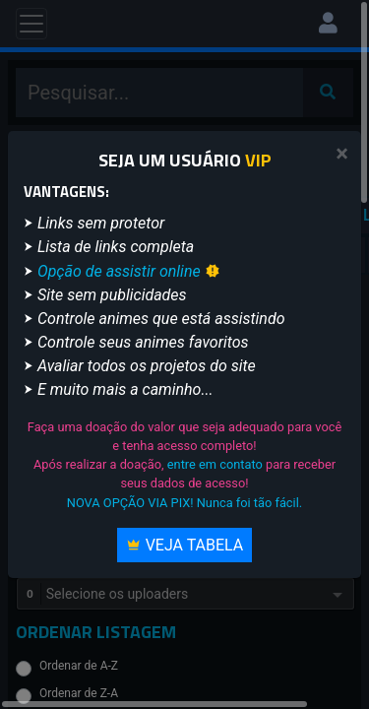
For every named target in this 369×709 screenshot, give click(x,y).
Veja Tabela (185, 545)
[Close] (342, 154)
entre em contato (215, 464)
